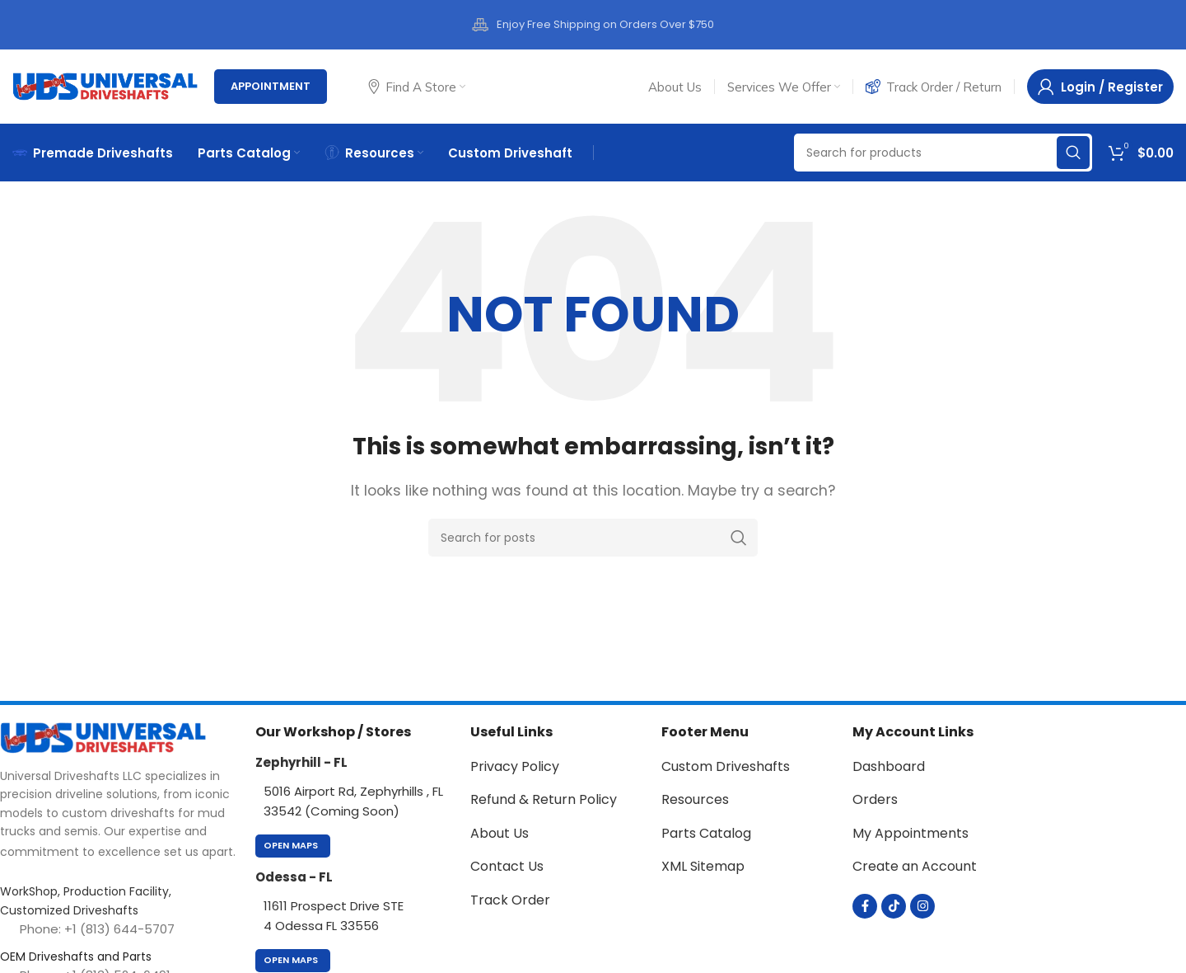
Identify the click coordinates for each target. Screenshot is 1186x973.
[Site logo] (105, 85)
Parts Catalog (706, 833)
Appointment (271, 86)
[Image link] (103, 736)
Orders (875, 799)
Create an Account (914, 866)
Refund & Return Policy (543, 799)
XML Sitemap (703, 866)
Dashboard (888, 766)
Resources (695, 799)
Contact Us (507, 866)
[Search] (943, 153)
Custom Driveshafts (725, 766)
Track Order (510, 900)
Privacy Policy (514, 766)
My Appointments (910, 833)
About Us (499, 833)
